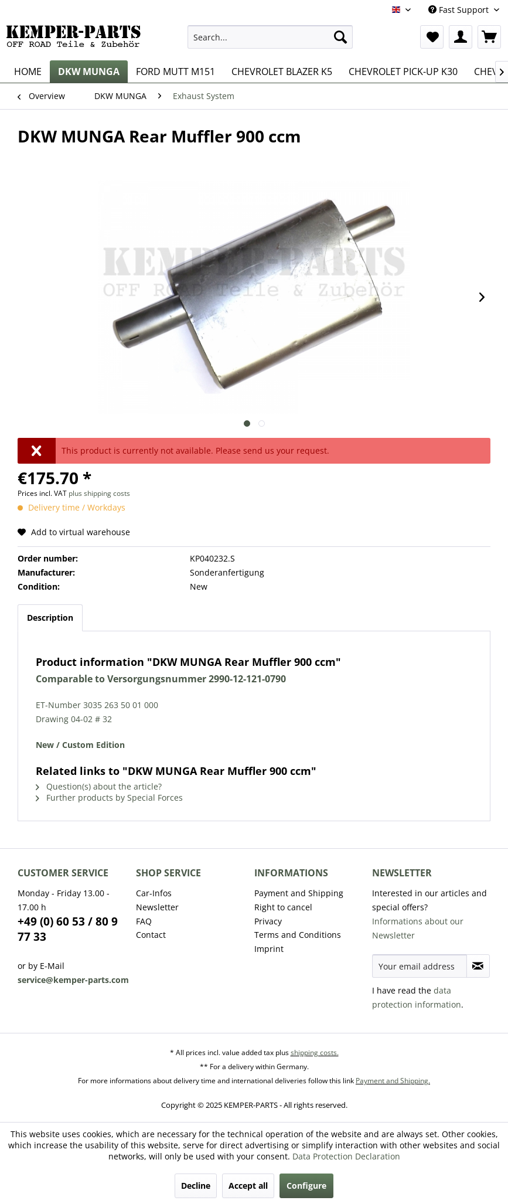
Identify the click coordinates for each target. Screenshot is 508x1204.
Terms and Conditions (297, 934)
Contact (151, 934)
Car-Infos (154, 893)
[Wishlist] (432, 37)
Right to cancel (283, 907)
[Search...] (270, 37)
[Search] (340, 37)
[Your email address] (419, 966)
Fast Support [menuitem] (459, 9)
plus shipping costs (99, 493)
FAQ (144, 921)
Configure (306, 1185)
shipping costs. (315, 1052)
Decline (195, 1185)
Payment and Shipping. (393, 1081)
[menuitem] (270, 37)
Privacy (268, 921)
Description (50, 617)
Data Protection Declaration (346, 1156)
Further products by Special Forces (109, 797)
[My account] (460, 37)
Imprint (269, 948)
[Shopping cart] (489, 37)
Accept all (248, 1185)
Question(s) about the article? (99, 786)
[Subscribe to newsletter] (478, 966)
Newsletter (157, 907)
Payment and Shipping (298, 893)
